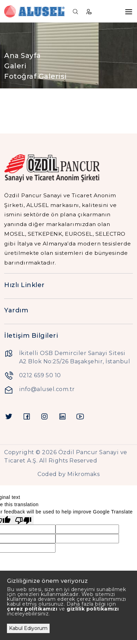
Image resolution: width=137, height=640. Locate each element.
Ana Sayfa (22, 55)
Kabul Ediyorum (28, 628)
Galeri (15, 66)
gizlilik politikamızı (93, 609)
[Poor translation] (23, 520)
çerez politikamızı (32, 609)
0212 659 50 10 (40, 375)
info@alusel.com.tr (47, 389)
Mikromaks (83, 474)
